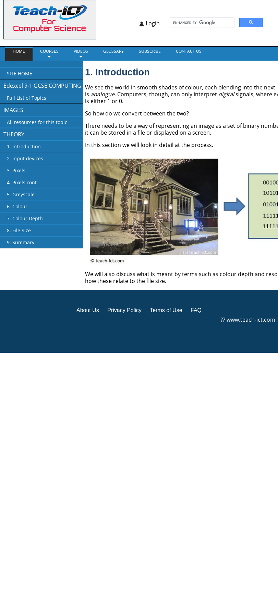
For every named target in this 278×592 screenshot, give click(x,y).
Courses (49, 51)
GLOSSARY (113, 51)
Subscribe (150, 51)
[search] (201, 23)
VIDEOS (81, 51)
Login (153, 23)
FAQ (196, 310)
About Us (87, 310)
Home (19, 51)
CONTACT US (189, 51)
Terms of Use (166, 310)
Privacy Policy (124, 310)
